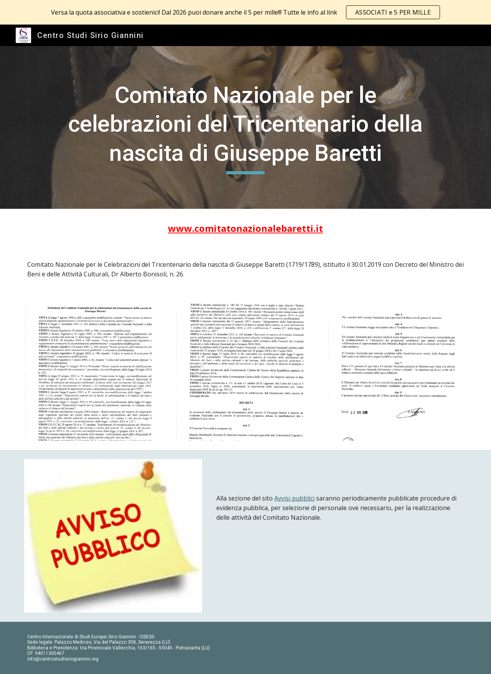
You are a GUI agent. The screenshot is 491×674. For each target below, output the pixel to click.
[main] (245, 128)
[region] (245, 12)
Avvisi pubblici (294, 498)
